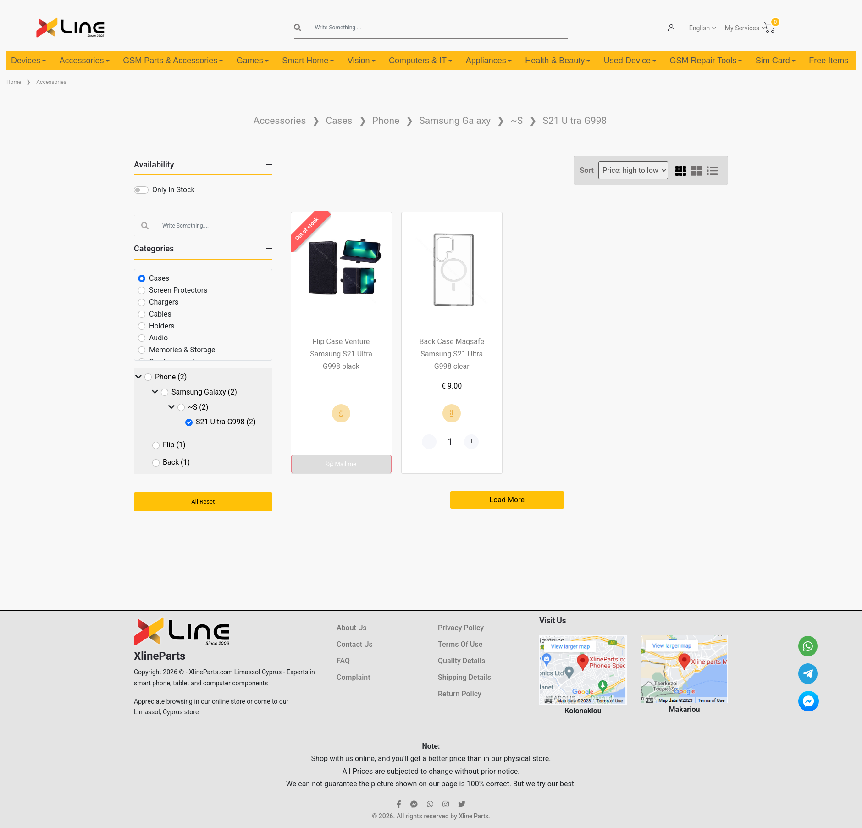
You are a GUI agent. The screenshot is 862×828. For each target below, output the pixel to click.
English (699, 28)
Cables (160, 314)
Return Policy (459, 693)
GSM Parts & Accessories (173, 60)
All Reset (203, 501)
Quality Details (461, 660)
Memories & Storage (182, 349)
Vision (362, 60)
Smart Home (308, 60)
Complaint (353, 677)
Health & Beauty (557, 60)
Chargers (163, 302)
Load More (507, 499)
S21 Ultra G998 (574, 120)
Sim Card (776, 60)
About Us (352, 627)
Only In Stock (173, 189)
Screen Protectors (178, 290)
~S (517, 120)
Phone (386, 120)
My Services (742, 28)
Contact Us (355, 644)
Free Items (828, 60)
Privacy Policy (461, 627)
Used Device (630, 60)
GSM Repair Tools (705, 60)
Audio (158, 337)
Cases (339, 120)
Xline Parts (473, 816)
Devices (28, 60)
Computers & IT (420, 60)
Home (13, 82)
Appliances (489, 60)
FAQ (343, 660)
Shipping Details (464, 677)
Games (253, 60)
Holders (162, 326)
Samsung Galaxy (455, 120)
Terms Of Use (460, 644)
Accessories (85, 60)
